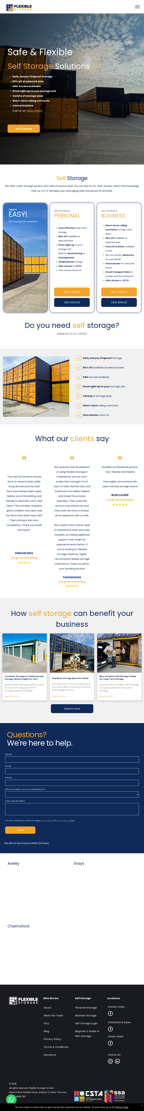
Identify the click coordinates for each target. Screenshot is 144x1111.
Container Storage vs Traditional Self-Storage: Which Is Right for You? (25, 677)
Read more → (13, 696)
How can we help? (15, 800)
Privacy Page (121, 1107)
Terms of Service (63, 820)
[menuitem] (57, 1006)
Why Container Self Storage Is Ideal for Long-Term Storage (117, 677)
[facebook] (110, 1014)
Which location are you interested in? (25, 789)
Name (8, 754)
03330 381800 (34, 111)
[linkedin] (117, 1061)
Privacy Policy (46, 820)
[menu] (137, 7)
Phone (8, 777)
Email (8, 766)
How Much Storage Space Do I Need (70, 678)
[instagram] (110, 1061)
